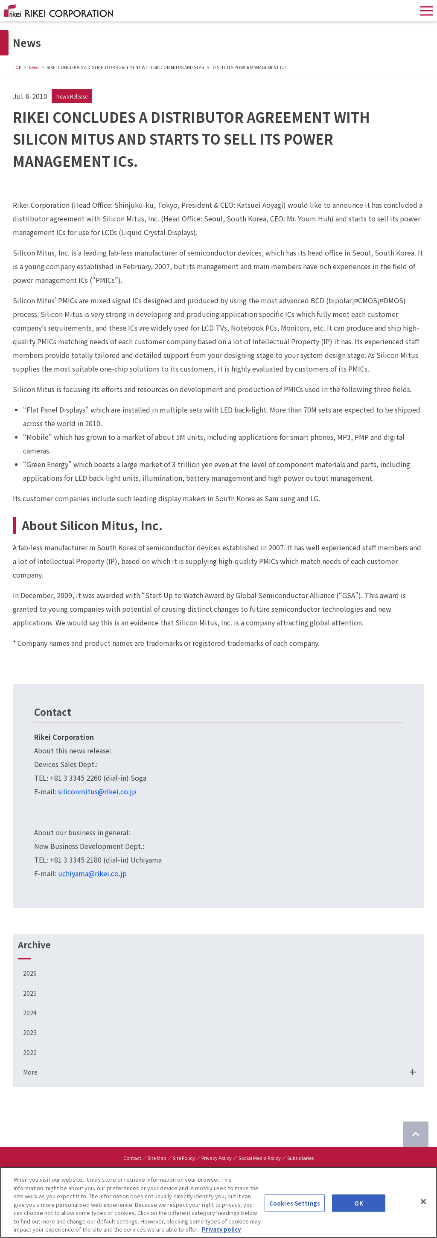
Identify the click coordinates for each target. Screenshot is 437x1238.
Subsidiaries (300, 1157)
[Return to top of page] (415, 1134)
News (34, 67)
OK (358, 1205)
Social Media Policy (260, 1157)
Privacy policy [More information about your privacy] (221, 1232)
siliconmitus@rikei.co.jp (97, 791)
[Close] (423, 1203)
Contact (132, 1157)
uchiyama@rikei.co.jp (92, 873)
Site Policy (184, 1157)
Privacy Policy (216, 1157)
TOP (17, 67)
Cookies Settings (294, 1205)
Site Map (157, 1157)
